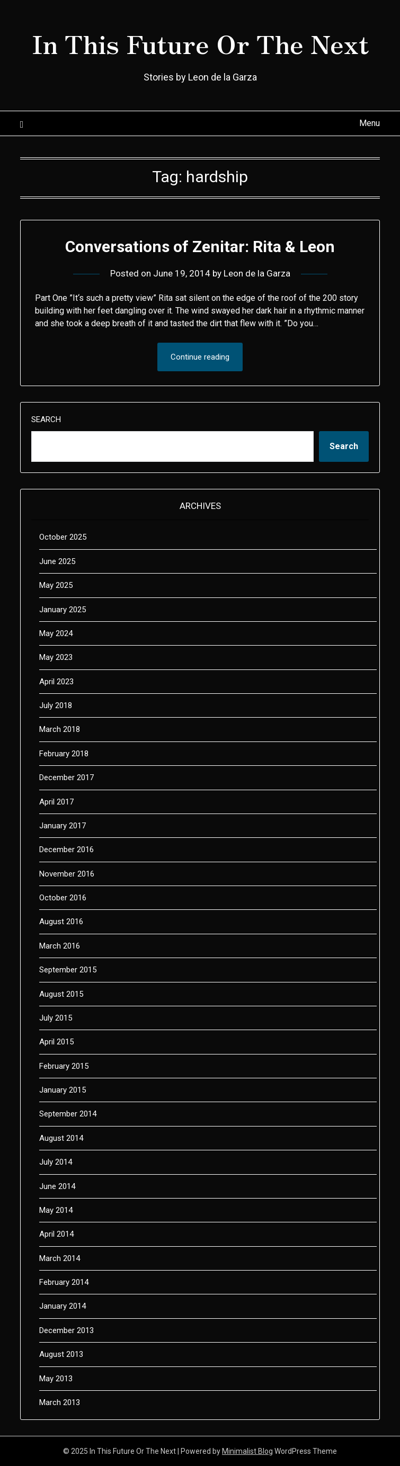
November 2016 (66, 874)
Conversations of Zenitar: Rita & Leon (200, 246)
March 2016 (59, 946)
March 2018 (59, 729)
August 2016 (61, 921)
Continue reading (200, 357)
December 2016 (66, 849)
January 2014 (62, 1306)
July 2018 (55, 705)
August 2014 (61, 1138)
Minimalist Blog (247, 1451)
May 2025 (56, 585)
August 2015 (61, 994)
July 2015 (55, 1018)
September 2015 (67, 970)
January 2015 (62, 1090)
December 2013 (66, 1330)
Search (46, 419)
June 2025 (57, 561)
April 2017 (56, 802)
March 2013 (59, 1402)
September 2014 (67, 1114)
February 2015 (63, 1066)
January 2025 (62, 609)
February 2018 (63, 753)
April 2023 (56, 681)
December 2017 (66, 777)
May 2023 (56, 657)
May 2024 (56, 633)
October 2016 (62, 897)
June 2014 (57, 1186)
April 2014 (56, 1234)
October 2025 (62, 537)
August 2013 (61, 1354)
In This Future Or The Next (200, 42)
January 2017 (62, 825)
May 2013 (56, 1378)
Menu (369, 123)
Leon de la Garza (257, 273)
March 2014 (59, 1258)
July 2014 (55, 1162)
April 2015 (56, 1042)
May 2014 (56, 1210)
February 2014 (63, 1282)
